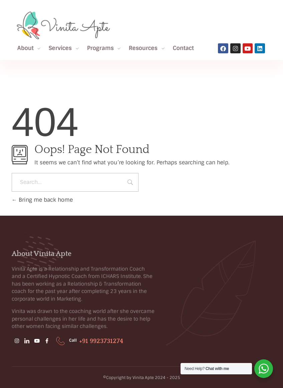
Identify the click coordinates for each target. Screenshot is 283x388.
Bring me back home (42, 199)
